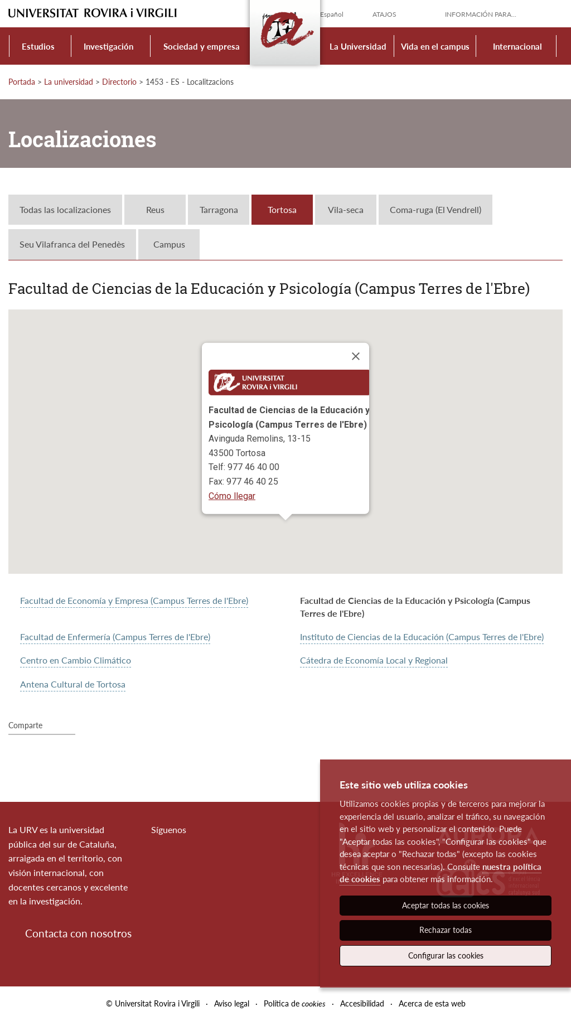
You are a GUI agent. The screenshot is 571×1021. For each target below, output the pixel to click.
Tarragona (219, 209)
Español (331, 14)
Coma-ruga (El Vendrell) (435, 209)
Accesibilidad (362, 1003)
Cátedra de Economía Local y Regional (374, 660)
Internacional (517, 46)
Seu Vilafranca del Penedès (72, 244)
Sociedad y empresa (201, 46)
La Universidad (358, 46)
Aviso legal (231, 1003)
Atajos (384, 14)
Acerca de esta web (432, 1003)
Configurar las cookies (445, 955)
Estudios (38, 46)
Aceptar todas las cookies (445, 905)
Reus (155, 209)
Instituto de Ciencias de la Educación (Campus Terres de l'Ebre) (422, 636)
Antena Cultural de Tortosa (72, 684)
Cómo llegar (232, 496)
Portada (21, 81)
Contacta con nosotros (78, 933)
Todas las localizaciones (65, 209)
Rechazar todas (445, 930)
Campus (169, 244)
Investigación (108, 46)
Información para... (480, 14)
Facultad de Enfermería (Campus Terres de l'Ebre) (115, 636)
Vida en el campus (435, 46)
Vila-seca (346, 209)
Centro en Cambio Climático (75, 660)
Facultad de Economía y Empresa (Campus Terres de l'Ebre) (134, 600)
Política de (295, 1003)
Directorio (119, 81)
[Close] (355, 356)
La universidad (68, 81)
